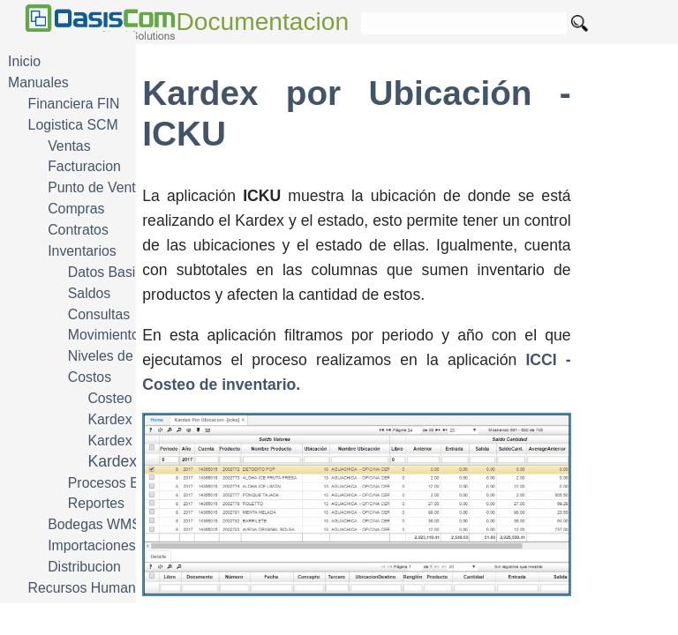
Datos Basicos (112, 272)
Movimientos (107, 334)
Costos (89, 377)
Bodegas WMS (94, 524)
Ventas (69, 145)
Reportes (96, 503)
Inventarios (82, 250)
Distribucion (84, 566)
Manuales (38, 82)
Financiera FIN (74, 103)
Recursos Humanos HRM (107, 587)
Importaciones (91, 545)
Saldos (89, 293)
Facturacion (84, 166)
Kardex (109, 419)
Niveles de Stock (120, 355)
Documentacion (263, 21)
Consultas (99, 314)
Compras (76, 208)
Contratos (78, 229)
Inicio (24, 61)
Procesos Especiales (133, 482)
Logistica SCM (73, 124)
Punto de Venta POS (112, 187)
